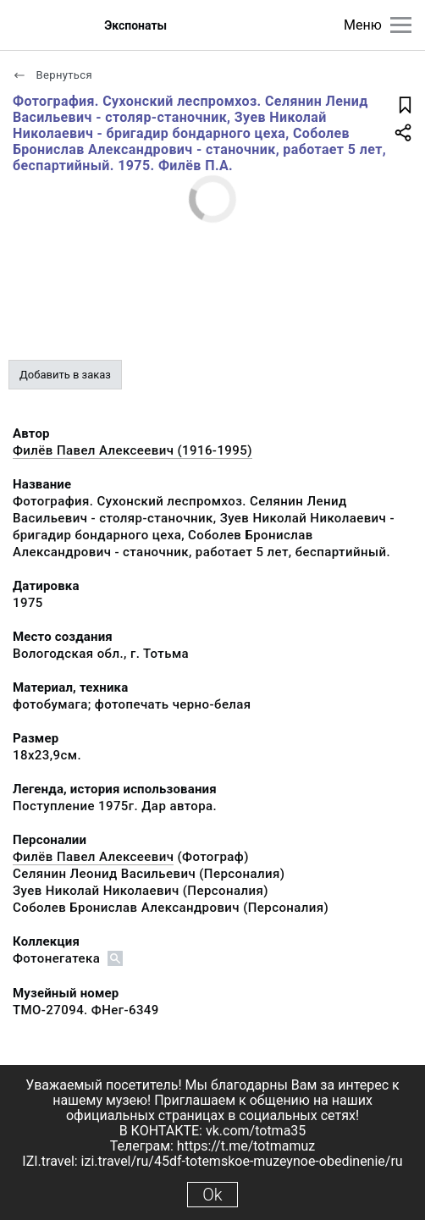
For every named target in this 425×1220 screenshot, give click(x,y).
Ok (212, 1194)
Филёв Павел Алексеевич (93, 856)
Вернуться (52, 75)
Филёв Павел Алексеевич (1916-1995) (132, 450)
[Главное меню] (401, 24)
